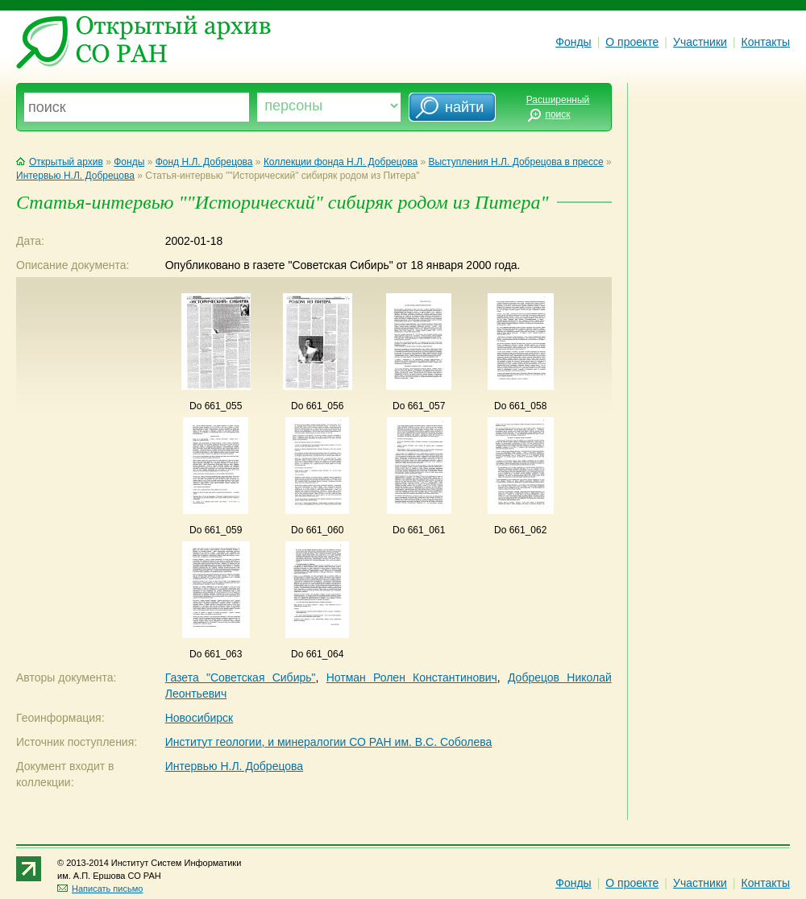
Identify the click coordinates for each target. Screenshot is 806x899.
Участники (700, 41)
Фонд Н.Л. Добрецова (204, 162)
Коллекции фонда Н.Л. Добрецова (341, 162)
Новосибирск (199, 717)
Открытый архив (59, 162)
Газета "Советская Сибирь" (240, 677)
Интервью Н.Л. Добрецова (75, 175)
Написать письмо (100, 888)
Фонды (573, 41)
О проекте (632, 41)
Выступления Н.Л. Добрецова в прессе (515, 162)
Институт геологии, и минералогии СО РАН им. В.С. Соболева (328, 741)
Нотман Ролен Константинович (411, 677)
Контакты (766, 41)
